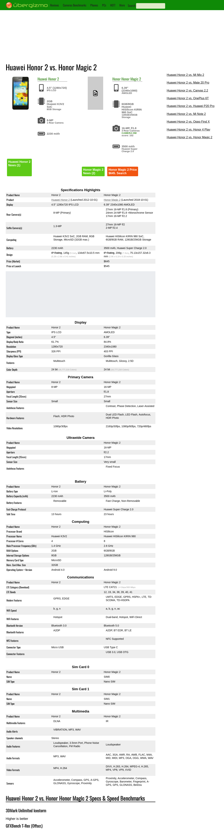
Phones (94, 5)
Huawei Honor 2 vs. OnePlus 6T (188, 98)
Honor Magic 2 (131, 79)
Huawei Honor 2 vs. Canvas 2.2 (187, 90)
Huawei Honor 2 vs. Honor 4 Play (188, 129)
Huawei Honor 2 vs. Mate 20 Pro (188, 82)
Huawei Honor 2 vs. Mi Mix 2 (185, 74)
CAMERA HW (129, 133)
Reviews (54, 5)
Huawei (42, 79)
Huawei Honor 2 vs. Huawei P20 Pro (190, 106)
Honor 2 (53, 79)
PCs (104, 5)
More (122, 5)
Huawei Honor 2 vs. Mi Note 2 (186, 113)
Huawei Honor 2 (60, 199)
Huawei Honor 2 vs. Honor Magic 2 (189, 137)
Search (131, 5)
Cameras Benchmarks (74, 5)
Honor (116, 79)
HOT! (112, 5)
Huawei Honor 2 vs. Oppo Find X (188, 121)
